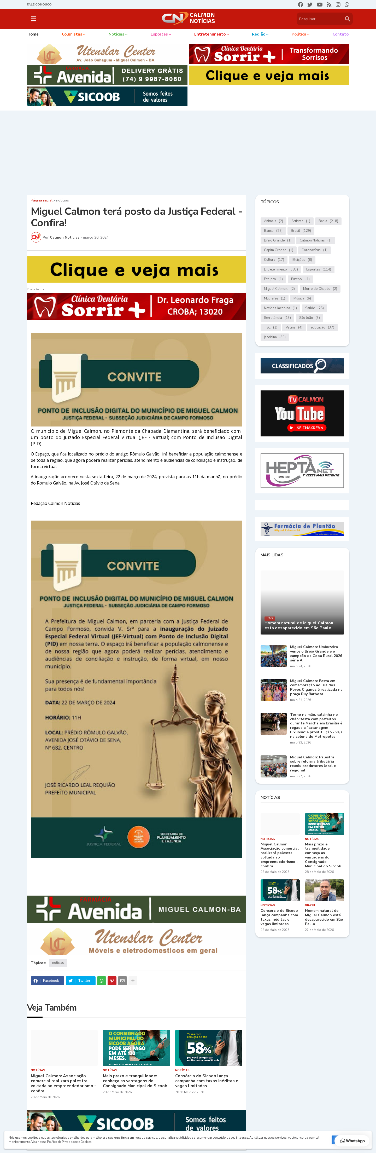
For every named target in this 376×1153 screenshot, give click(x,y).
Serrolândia (277, 318)
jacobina (275, 337)
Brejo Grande (277, 240)
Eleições (302, 260)
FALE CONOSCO (39, 4)
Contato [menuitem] (341, 34)
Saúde (314, 308)
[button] (33, 18)
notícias (62, 200)
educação (322, 327)
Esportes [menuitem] (159, 34)
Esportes (318, 269)
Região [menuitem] (258, 34)
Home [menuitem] (33, 34)
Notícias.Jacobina (280, 308)
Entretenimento (281, 269)
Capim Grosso (278, 250)
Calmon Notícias (316, 240)
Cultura (274, 260)
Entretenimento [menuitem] (210, 34)
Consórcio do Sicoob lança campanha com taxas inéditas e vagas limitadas (206, 1081)
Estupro (273, 279)
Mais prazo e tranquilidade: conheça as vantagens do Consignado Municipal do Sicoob (135, 1081)
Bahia (328, 221)
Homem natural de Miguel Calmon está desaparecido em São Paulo (299, 626)
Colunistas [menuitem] (72, 34)
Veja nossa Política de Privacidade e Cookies (61, 1142)
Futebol (300, 279)
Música (302, 298)
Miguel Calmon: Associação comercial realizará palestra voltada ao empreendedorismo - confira (63, 1084)
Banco (273, 231)
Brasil (301, 231)
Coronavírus (314, 250)
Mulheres (274, 298)
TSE (270, 327)
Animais (273, 221)
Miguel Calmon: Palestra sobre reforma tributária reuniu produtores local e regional (313, 764)
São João (309, 318)
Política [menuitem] (299, 34)
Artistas (300, 221)
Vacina (294, 327)
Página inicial (41, 200)
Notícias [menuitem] (116, 34)
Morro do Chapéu (320, 289)
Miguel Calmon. (279, 289)
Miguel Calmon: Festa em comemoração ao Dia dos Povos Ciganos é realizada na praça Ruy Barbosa (316, 687)
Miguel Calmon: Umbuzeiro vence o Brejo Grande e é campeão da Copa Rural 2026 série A (316, 653)
